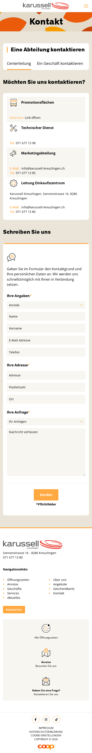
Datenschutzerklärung (46, 732)
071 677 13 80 (26, 212)
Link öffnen (33, 118)
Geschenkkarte (63, 589)
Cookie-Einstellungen (46, 735)
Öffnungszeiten (18, 580)
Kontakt (58, 593)
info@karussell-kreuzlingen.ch (43, 168)
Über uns (60, 580)
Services (13, 593)
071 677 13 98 (26, 143)
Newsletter (14, 610)
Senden (46, 494)
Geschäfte (14, 589)
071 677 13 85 (26, 173)
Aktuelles (13, 598)
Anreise (12, 584)
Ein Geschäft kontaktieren (60, 63)
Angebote (60, 584)
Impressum (46, 728)
